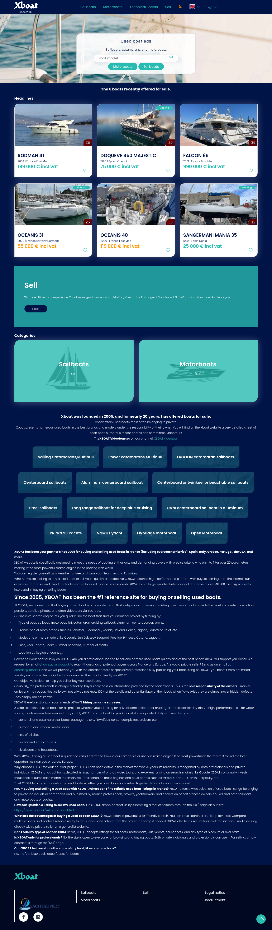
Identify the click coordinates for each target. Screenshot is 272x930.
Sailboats (88, 7)
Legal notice (215, 892)
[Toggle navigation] (180, 7)
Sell (168, 7)
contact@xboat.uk (56, 664)
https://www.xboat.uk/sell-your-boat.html (44, 810)
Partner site (28, 892)
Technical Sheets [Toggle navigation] (144, 7)
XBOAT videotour (166, 438)
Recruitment (215, 900)
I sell (35, 308)
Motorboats (112, 7)
